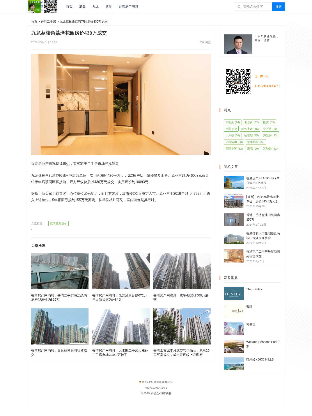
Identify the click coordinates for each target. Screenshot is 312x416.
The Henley (254, 289)
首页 (69, 6)
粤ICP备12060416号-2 (156, 388)
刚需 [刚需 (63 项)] (269, 122)
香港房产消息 (128, 6)
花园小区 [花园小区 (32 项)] (234, 148)
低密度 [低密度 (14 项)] (232, 122)
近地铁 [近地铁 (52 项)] (270, 148)
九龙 (95, 6)
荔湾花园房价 (58, 223)
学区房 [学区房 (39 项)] (270, 128)
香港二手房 (48, 21)
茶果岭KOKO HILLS (260, 359)
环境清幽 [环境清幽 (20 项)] (234, 142)
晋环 (249, 307)
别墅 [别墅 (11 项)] (231, 128)
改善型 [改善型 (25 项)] (251, 135)
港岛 (82, 6)
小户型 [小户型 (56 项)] (232, 135)
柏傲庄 (250, 324)
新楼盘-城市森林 (161, 393)
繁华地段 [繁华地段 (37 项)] (255, 142)
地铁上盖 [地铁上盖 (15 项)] (250, 128)
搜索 (279, 6)
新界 (108, 6)
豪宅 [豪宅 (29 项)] (253, 148)
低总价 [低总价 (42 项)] (251, 122)
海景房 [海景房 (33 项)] (270, 135)
